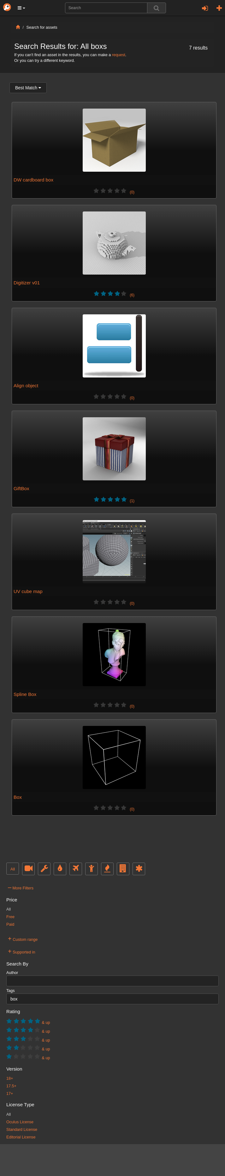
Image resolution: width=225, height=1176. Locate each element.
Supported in (21, 951)
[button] (21, 8)
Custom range (23, 938)
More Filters (20, 887)
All (12, 869)
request (118, 55)
